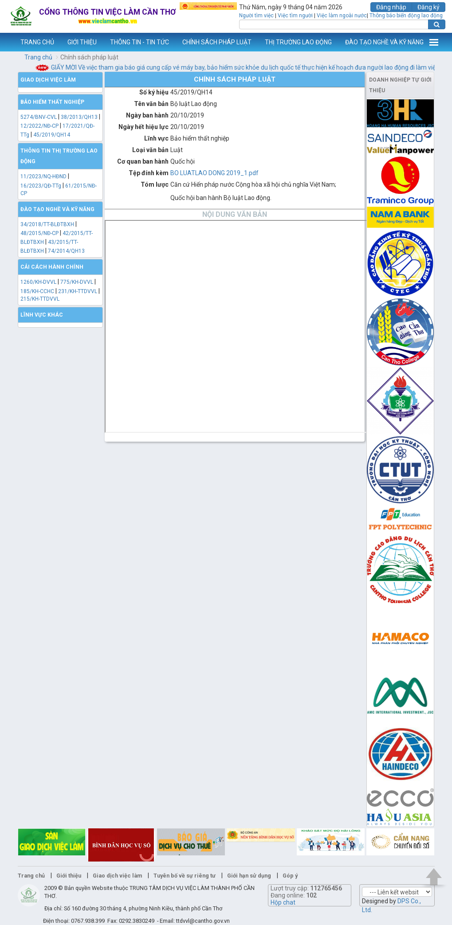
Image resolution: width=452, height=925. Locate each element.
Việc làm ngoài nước (342, 15)
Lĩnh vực (156, 138)
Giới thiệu (68, 875)
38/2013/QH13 (80, 117)
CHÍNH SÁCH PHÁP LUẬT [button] (217, 42)
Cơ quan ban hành (143, 161)
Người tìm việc (256, 15)
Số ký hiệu (154, 92)
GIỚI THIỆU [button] (82, 42)
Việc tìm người (295, 15)
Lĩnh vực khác (41, 315)
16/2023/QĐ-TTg (40, 186)
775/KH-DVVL (76, 282)
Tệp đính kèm (149, 172)
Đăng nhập (391, 7)
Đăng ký (428, 7)
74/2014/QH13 (66, 251)
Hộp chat (283, 902)
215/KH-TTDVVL (39, 299)
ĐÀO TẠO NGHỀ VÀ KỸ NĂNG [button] (384, 42)
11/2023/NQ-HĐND (43, 176)
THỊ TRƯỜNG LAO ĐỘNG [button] (298, 42)
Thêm (434, 42)
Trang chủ (38, 57)
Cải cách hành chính (51, 267)
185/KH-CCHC (37, 291)
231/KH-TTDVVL (77, 291)
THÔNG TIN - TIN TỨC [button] (139, 42)
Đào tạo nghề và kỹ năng (57, 209)
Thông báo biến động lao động (406, 15)
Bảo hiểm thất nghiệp (52, 102)
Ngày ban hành (147, 115)
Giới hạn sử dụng (249, 875)
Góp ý (290, 875)
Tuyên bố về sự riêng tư (184, 875)
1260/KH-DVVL (38, 282)
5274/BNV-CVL (38, 117)
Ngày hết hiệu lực (143, 126)
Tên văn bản (151, 103)
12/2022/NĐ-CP (39, 126)
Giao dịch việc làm (48, 80)
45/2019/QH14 (51, 135)
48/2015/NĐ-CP (39, 233)
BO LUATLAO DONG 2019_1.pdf (214, 172)
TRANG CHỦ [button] (37, 42)
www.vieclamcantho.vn (7, 42)
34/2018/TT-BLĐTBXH (47, 224)
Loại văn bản (150, 149)
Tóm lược (155, 184)
